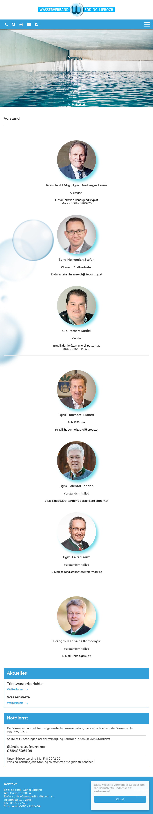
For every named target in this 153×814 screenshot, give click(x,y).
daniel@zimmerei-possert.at (81, 345)
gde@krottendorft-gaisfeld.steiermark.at (81, 501)
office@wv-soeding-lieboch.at (34, 796)
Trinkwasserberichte (25, 684)
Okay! (121, 799)
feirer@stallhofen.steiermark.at (81, 572)
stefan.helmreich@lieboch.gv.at (81, 274)
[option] (76, 68)
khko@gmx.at (81, 656)
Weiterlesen (15, 689)
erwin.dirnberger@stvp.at (81, 200)
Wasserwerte (18, 697)
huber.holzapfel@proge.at (81, 429)
